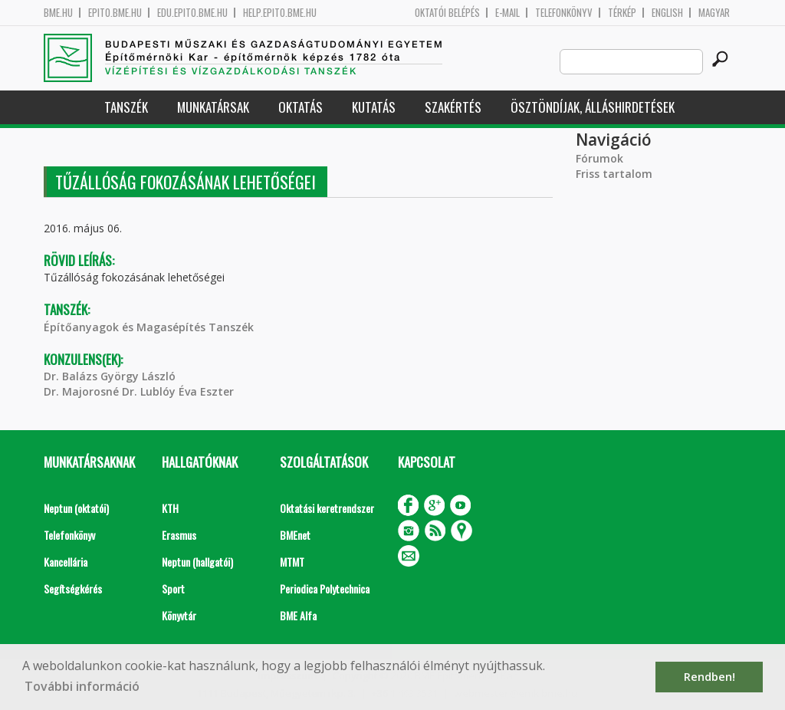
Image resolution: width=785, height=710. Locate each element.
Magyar (714, 13)
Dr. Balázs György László (110, 376)
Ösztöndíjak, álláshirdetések (593, 107)
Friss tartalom (614, 173)
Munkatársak (213, 107)
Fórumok (599, 158)
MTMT (292, 562)
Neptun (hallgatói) (197, 562)
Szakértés (453, 107)
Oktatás (300, 107)
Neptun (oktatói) (76, 508)
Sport (173, 588)
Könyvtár (179, 615)
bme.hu (58, 13)
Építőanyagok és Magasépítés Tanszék (149, 327)
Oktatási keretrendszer (327, 508)
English (667, 13)
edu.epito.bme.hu (192, 13)
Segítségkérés (73, 588)
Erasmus (179, 535)
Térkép (622, 13)
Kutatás (374, 107)
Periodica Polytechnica (325, 588)
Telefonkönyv (564, 13)
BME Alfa (298, 615)
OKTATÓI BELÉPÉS (447, 13)
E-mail (507, 13)
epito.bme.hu (115, 13)
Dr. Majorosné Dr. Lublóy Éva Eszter (139, 391)
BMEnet (295, 535)
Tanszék (126, 107)
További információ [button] (82, 686)
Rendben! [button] (709, 676)
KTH (170, 508)
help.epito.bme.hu (280, 13)
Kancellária (65, 562)
